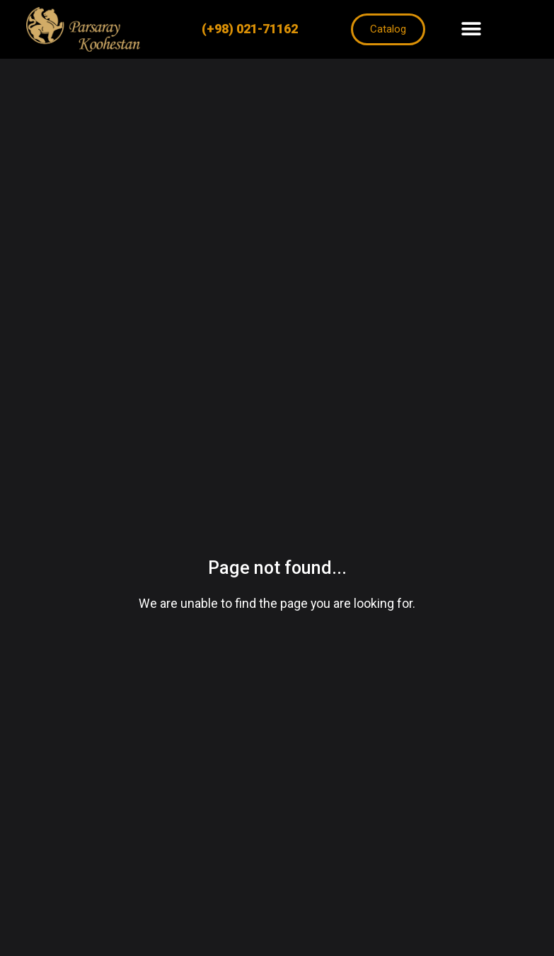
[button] (471, 29)
